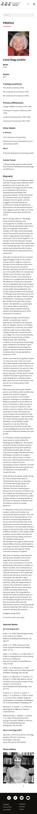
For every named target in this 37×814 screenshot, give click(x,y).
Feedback (22, 804)
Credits (21, 617)
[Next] (23, 786)
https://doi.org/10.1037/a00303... (15, 742)
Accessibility (7, 810)
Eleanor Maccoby (9, 373)
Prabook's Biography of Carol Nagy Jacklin (18, 153)
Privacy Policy (7, 807)
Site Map (22, 806)
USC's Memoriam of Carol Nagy (14, 137)
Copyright (6, 804)
